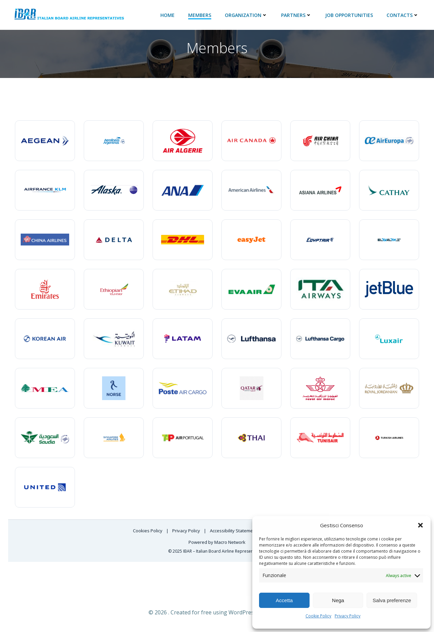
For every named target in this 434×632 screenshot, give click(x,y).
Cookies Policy (148, 530)
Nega (338, 600)
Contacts (403, 14)
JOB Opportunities (349, 14)
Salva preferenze (392, 600)
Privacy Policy (347, 616)
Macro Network (229, 542)
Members (200, 14)
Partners (296, 14)
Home (168, 14)
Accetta (284, 600)
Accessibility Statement (234, 530)
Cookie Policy (318, 616)
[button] (420, 525)
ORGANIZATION (246, 14)
